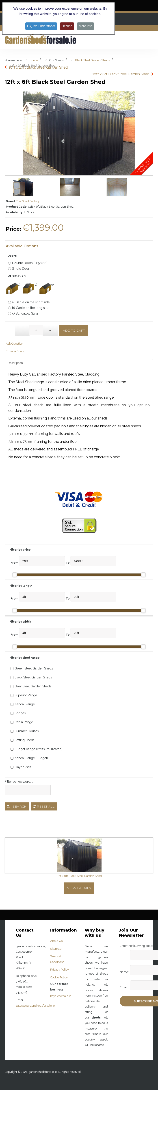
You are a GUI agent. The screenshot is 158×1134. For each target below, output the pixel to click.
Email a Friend (15, 351)
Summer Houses (25, 731)
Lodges (18, 713)
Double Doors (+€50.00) (27, 263)
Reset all (43, 806)
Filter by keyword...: (19, 781)
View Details (79, 888)
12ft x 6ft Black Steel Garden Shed (79, 876)
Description (15, 363)
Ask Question (14, 343)
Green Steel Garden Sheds (32, 668)
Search (17, 806)
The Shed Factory (27, 201)
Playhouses (21, 767)
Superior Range (24, 695)
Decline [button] (67, 26)
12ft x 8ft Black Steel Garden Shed (121, 74)
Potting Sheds (23, 740)
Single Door (18, 268)
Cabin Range (22, 722)
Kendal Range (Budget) (29, 758)
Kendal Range (23, 704)
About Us (56, 941)
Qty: (10, 328)
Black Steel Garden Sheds (31, 677)
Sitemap (55, 948)
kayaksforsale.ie (60, 996)
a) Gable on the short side (29, 302)
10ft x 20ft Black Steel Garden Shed (38, 67)
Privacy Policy (59, 969)
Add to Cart (74, 330)
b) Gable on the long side (28, 308)
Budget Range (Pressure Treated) (36, 749)
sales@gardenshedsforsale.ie (35, 1005)
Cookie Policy (59, 977)
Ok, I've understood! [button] (41, 26)
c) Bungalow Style (23, 313)
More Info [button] (85, 26)
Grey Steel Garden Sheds (31, 686)
